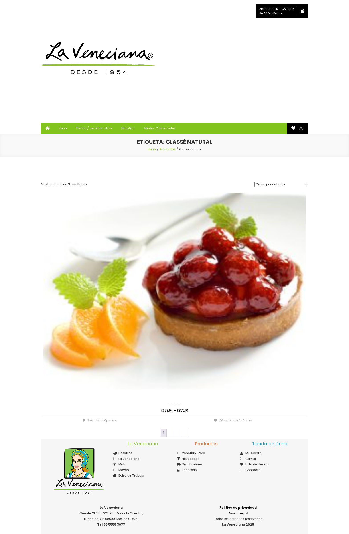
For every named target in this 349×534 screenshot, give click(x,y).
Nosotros (128, 128)
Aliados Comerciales (159, 128)
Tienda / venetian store (94, 128)
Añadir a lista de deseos (235, 420)
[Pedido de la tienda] (281, 184)
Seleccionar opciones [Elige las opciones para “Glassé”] (102, 420)
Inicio (63, 128)
